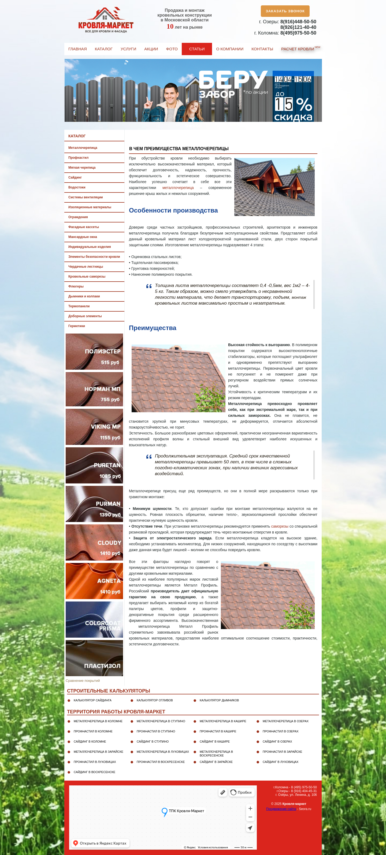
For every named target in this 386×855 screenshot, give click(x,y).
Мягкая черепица (81, 167)
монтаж (299, 297)
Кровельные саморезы (86, 276)
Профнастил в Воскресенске (161, 761)
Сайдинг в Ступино (153, 741)
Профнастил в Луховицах (95, 761)
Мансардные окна (82, 237)
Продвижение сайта (281, 809)
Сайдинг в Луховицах (280, 761)
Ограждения (78, 217)
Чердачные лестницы (85, 266)
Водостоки (77, 187)
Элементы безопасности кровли (94, 257)
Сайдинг (75, 177)
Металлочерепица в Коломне (98, 721)
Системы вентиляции (85, 197)
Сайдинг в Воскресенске (94, 772)
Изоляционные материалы (89, 207)
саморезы (279, 526)
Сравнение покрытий (83, 681)
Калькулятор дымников (219, 700)
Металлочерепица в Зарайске (98, 751)
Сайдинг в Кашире (215, 741)
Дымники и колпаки (84, 296)
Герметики (76, 326)
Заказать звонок (285, 11)
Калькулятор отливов (155, 700)
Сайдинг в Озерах (277, 741)
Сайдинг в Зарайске (216, 761)
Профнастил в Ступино (156, 731)
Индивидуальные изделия (89, 247)
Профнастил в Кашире (218, 731)
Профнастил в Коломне (93, 731)
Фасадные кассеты (83, 227)
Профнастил (78, 158)
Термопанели (79, 306)
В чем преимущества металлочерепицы (179, 148)
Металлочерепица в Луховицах (163, 751)
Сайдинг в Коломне (90, 741)
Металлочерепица (82, 148)
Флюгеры (76, 286)
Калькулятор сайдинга (93, 700)
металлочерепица (178, 188)
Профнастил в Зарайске (282, 751)
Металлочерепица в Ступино (161, 721)
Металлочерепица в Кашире (223, 721)
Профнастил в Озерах (281, 731)
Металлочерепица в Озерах (286, 721)
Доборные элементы (85, 316)
